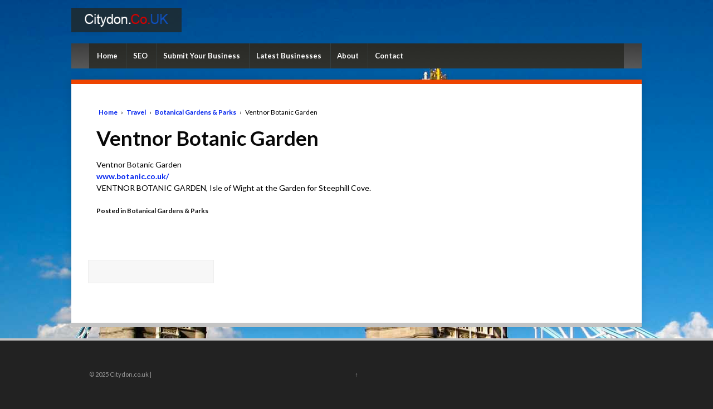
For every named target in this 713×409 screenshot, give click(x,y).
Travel (136, 112)
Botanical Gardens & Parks (195, 112)
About (348, 55)
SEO (140, 55)
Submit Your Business (201, 55)
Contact (389, 55)
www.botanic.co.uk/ (132, 176)
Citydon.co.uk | (130, 374)
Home (107, 55)
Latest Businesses (288, 55)
